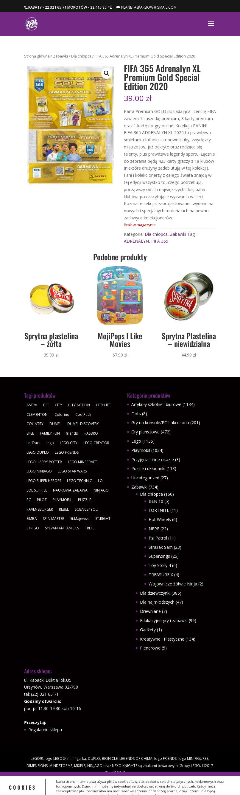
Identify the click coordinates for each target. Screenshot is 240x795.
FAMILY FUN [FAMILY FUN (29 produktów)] (50, 433)
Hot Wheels (160, 519)
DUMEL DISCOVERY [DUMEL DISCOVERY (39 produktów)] (83, 423)
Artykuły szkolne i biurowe (156, 404)
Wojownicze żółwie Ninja (173, 584)
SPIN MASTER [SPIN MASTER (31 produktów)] (53, 518)
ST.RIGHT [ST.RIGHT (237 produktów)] (102, 518)
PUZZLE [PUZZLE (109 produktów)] (84, 499)
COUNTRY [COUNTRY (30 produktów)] (35, 423)
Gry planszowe (145, 432)
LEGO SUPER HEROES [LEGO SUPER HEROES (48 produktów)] (44, 480)
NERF (154, 528)
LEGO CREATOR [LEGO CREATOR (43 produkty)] (96, 442)
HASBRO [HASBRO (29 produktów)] (91, 433)
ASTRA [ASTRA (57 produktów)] (32, 404)
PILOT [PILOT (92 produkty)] (42, 499)
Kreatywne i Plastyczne (162, 639)
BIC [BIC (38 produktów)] (46, 404)
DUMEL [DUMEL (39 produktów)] (55, 423)
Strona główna (37, 56)
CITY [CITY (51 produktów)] (58, 404)
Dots (136, 413)
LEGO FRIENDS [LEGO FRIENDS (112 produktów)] (67, 452)
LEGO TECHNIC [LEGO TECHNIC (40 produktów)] (79, 480)
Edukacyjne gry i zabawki (164, 620)
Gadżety (148, 630)
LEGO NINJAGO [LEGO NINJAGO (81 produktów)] (39, 471)
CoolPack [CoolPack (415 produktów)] (83, 414)
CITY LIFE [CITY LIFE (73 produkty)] (103, 404)
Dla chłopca (81, 56)
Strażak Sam (161, 547)
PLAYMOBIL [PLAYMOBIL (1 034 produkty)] (62, 499)
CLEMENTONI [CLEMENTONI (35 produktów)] (38, 414)
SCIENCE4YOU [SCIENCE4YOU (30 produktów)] (86, 509)
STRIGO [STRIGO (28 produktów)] (33, 528)
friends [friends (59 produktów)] (72, 433)
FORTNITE (159, 510)
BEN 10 (156, 501)
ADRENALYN (136, 241)
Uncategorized (145, 478)
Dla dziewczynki (155, 593)
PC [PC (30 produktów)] (29, 499)
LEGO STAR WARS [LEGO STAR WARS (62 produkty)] (72, 471)
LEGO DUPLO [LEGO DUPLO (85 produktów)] (38, 452)
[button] (106, 73)
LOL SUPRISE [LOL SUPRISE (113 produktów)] (37, 490)
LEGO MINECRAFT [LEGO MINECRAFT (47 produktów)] (82, 461)
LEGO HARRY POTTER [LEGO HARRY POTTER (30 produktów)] (44, 461)
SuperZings (159, 556)
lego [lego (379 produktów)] (50, 442)
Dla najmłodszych (157, 602)
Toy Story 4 (160, 565)
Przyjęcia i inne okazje (152, 459)
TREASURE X (161, 574)
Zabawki (60, 56)
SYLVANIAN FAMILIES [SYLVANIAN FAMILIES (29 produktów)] (62, 528)
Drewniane (150, 611)
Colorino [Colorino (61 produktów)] (61, 414)
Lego (136, 441)
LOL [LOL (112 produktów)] (101, 480)
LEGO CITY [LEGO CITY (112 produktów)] (68, 442)
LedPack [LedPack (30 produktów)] (33, 442)
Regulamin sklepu (45, 729)
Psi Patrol (158, 538)
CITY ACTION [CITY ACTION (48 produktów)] (79, 404)
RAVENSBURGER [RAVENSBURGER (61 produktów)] (40, 509)
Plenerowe (150, 648)
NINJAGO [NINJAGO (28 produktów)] (101, 490)
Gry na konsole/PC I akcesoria (160, 422)
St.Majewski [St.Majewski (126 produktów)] (79, 518)
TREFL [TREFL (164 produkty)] (89, 528)
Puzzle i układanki (148, 468)
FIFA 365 (159, 241)
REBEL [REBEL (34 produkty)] (64, 509)
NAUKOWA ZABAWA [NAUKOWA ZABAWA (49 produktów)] (70, 490)
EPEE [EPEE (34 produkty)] (30, 433)
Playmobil (140, 450)
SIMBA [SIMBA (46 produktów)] (32, 518)
